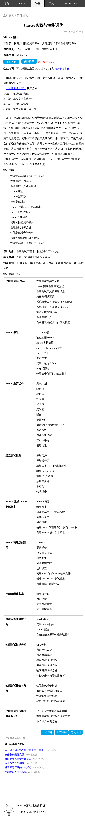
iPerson (22, 3)
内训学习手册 (61, 68)
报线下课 (11, 62)
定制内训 (76, 732)
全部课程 (8, 15)
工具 (51, 3)
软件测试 (22, 15)
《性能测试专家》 (16, 88)
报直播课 (29, 61)
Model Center (71, 3)
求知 (6, 3)
